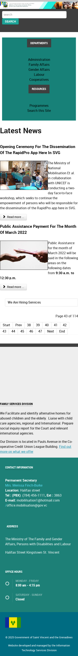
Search (10, 21)
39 (38, 325)
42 (65, 325)
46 (31, 331)
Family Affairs (39, 65)
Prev (18, 325)
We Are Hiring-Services (24, 302)
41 (56, 325)
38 (29, 325)
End (62, 331)
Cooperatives (39, 80)
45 (22, 331)
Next (50, 331)
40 (47, 325)
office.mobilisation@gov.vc (27, 505)
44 (13, 331)
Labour (39, 75)
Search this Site (39, 111)
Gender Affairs (39, 70)
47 (40, 331)
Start (6, 325)
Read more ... (13, 217)
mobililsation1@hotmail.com (38, 500)
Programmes (39, 106)
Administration (39, 60)
